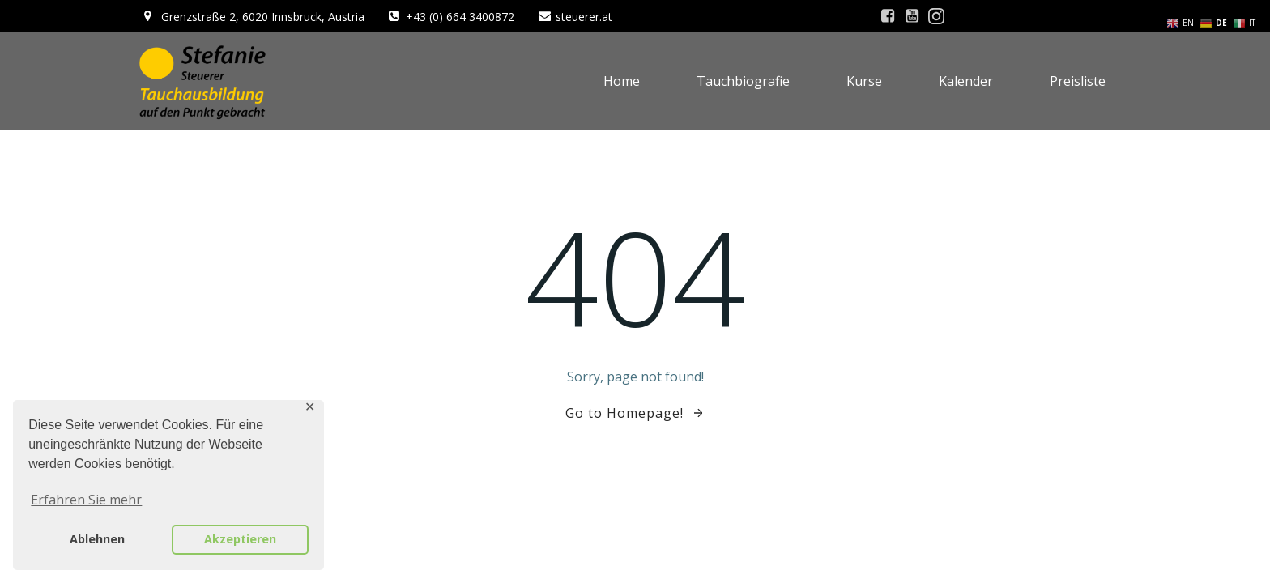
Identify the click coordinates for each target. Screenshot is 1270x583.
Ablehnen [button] (97, 539)
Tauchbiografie (743, 81)
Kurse (864, 81)
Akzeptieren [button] (240, 539)
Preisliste (1078, 81)
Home (621, 81)
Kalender (966, 81)
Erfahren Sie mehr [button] (86, 500)
